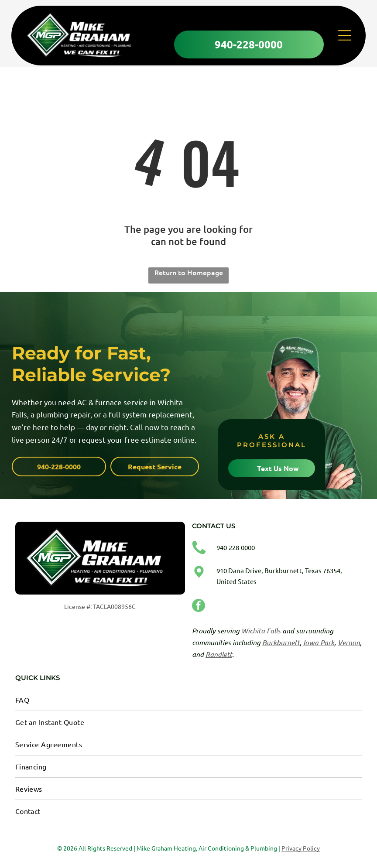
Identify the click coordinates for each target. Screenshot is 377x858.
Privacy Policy (300, 847)
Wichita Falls (261, 629)
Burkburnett (281, 641)
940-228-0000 (235, 546)
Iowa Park (318, 641)
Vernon (349, 641)
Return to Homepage (188, 271)
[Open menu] (344, 36)
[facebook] (198, 605)
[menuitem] (188, 699)
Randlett (219, 653)
